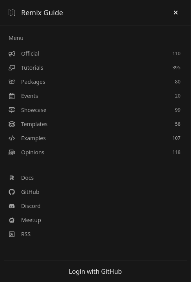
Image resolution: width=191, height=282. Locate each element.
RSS (20, 234)
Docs (21, 177)
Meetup (25, 220)
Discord (25, 206)
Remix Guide (36, 12)
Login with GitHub (95, 271)
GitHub (24, 191)
